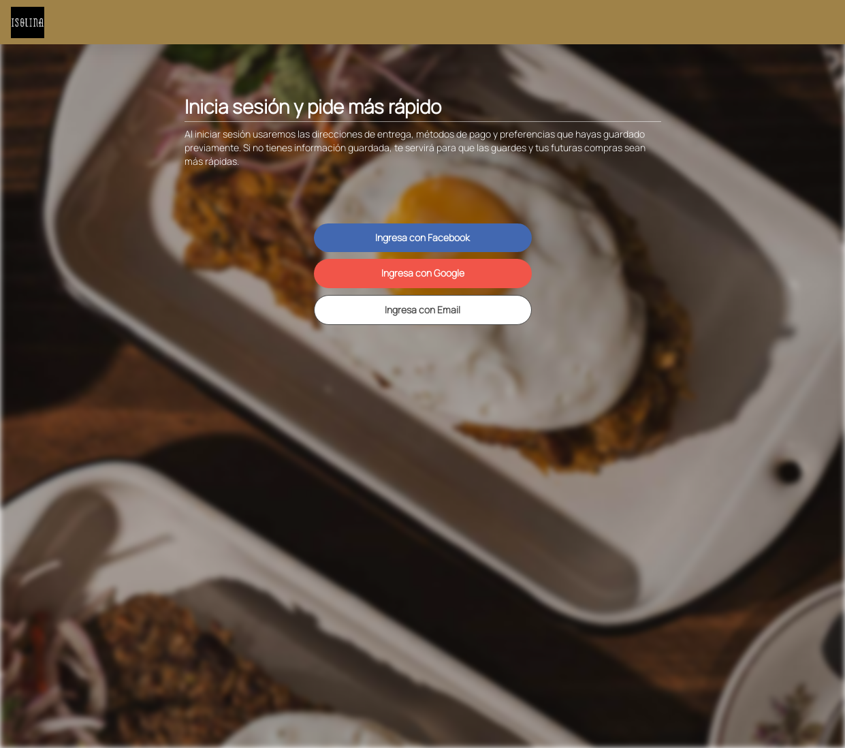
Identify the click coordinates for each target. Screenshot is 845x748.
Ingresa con (422, 237)
